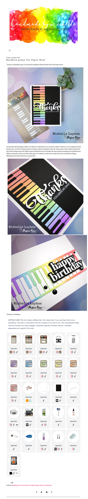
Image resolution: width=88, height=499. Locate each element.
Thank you (48, 485)
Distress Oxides (30, 485)
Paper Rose (40, 485)
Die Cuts (21, 485)
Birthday (14, 485)
